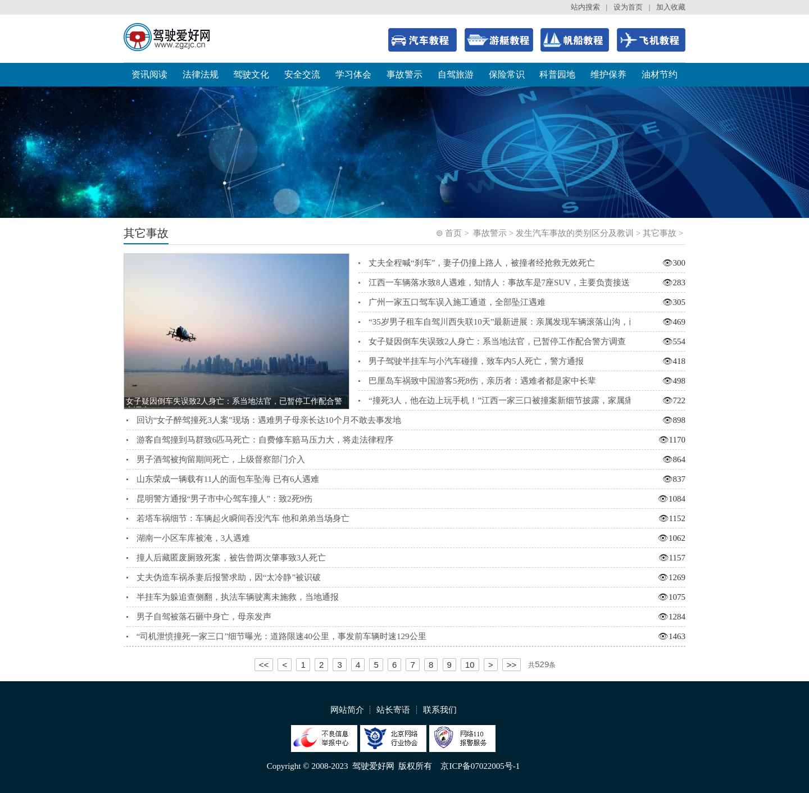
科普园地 (557, 74)
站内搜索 (585, 7)
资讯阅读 (149, 74)
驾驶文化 (251, 74)
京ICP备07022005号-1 (480, 766)
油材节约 (660, 74)
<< (264, 664)
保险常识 (507, 74)
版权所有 (415, 766)
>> (512, 664)
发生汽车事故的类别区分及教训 (575, 233)
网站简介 (347, 709)
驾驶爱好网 (373, 766)
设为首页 (628, 7)
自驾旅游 (456, 74)
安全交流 (302, 74)
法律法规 (201, 74)
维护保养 (608, 74)
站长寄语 (393, 709)
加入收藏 (670, 7)
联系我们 (440, 709)
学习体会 (353, 74)
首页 (453, 233)
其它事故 (659, 233)
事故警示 (404, 74)
